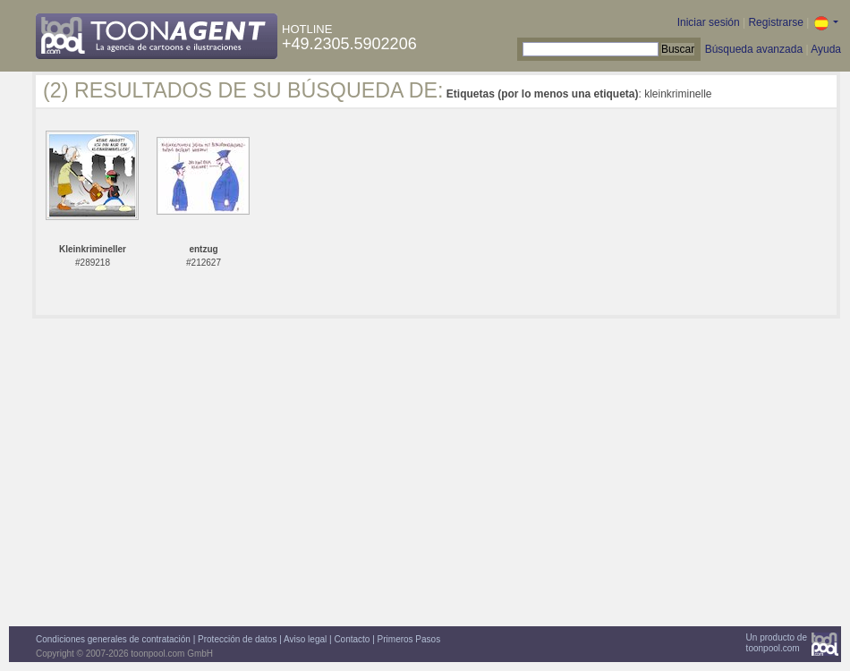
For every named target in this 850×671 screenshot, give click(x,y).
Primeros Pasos (409, 639)
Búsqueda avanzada (754, 49)
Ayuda (826, 49)
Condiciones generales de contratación (113, 639)
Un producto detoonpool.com (776, 643)
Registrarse (775, 22)
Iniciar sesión (708, 22)
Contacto (352, 639)
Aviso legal (305, 639)
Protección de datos (237, 639)
